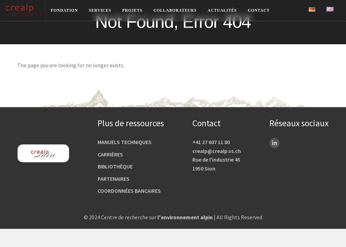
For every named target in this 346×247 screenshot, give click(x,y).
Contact (259, 10)
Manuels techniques (125, 142)
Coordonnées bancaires (129, 190)
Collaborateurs (175, 10)
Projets (132, 10)
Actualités (222, 10)
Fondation (64, 10)
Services (100, 10)
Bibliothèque (115, 166)
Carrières (110, 154)
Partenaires (114, 178)
